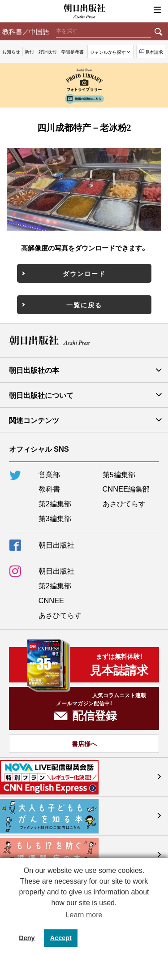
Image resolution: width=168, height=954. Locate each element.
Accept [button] (61, 937)
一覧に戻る (84, 304)
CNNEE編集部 (126, 488)
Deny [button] (26, 937)
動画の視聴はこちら (84, 98)
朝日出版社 (84, 11)
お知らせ (11, 51)
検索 (158, 31)
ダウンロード (84, 273)
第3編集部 (55, 518)
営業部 (49, 474)
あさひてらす (124, 503)
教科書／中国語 (25, 31)
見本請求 (154, 51)
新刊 (29, 51)
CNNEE (51, 600)
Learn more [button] (84, 915)
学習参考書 (72, 51)
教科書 (49, 488)
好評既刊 (47, 51)
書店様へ (84, 743)
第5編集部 (119, 474)
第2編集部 (55, 503)
